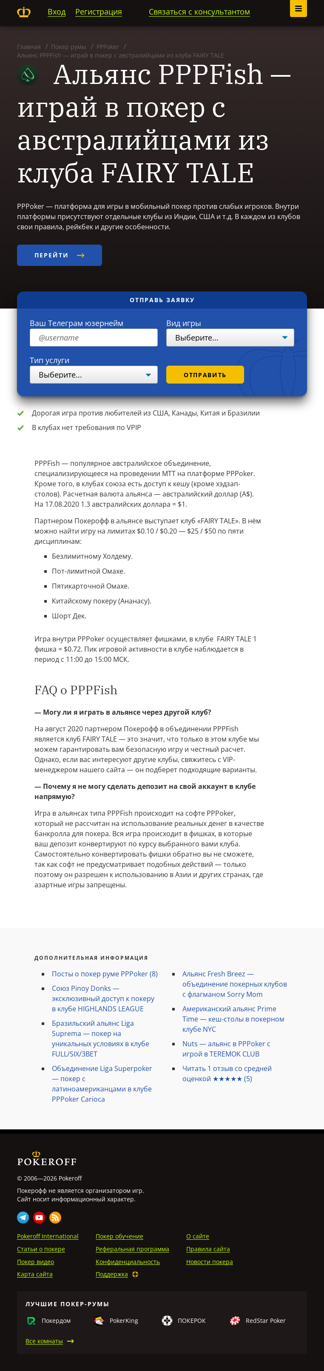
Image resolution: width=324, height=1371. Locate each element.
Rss (55, 1218)
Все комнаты (44, 1341)
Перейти (59, 255)
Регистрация (98, 11)
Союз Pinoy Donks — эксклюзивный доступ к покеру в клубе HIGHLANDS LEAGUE (103, 998)
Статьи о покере (41, 1249)
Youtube (39, 1218)
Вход (56, 11)
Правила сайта (208, 1249)
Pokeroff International (48, 1236)
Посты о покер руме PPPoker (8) (105, 973)
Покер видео (35, 1262)
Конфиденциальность (128, 1262)
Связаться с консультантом (199, 11)
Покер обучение (119, 1236)
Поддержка (112, 1274)
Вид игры (183, 323)
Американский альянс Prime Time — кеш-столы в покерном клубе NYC (233, 1019)
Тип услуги (49, 360)
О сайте (197, 1236)
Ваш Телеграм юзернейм (76, 323)
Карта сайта (35, 1274)
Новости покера (209, 1262)
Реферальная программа (132, 1249)
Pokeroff (24, 11)
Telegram (23, 1218)
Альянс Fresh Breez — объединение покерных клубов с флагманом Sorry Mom (234, 984)
